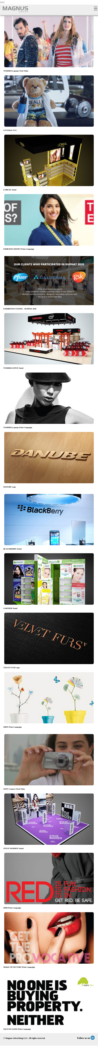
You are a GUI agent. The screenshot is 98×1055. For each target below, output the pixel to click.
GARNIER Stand (10, 608)
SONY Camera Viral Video (14, 789)
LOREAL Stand (9, 190)
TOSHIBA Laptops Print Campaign (17, 427)
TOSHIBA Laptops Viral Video (15, 71)
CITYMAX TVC (10, 130)
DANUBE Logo (9, 487)
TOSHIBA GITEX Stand (13, 368)
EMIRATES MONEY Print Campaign (18, 249)
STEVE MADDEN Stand (13, 848)
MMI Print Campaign (12, 908)
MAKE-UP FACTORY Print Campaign (19, 967)
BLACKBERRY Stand (12, 549)
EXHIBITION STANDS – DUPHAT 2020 (19, 309)
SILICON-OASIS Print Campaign (17, 1029)
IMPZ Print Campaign (12, 727)
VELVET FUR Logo (11, 667)
